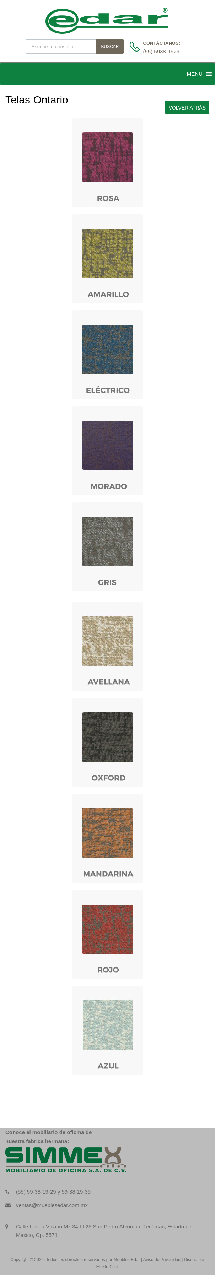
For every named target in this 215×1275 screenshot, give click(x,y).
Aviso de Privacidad (162, 1259)
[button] (195, 74)
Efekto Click (107, 1266)
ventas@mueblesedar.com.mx (52, 1205)
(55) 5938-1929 (160, 51)
